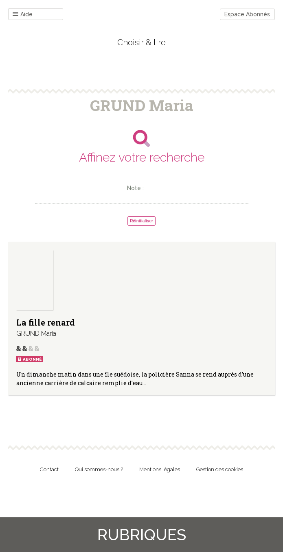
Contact (49, 469)
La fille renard (45, 322)
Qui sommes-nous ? (99, 469)
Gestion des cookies (219, 469)
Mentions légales (159, 469)
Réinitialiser (141, 221)
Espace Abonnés (247, 14)
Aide (23, 14)
